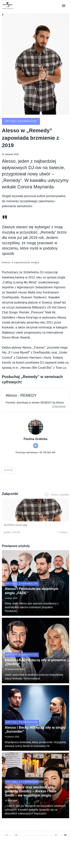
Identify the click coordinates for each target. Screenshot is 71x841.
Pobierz (61, 532)
